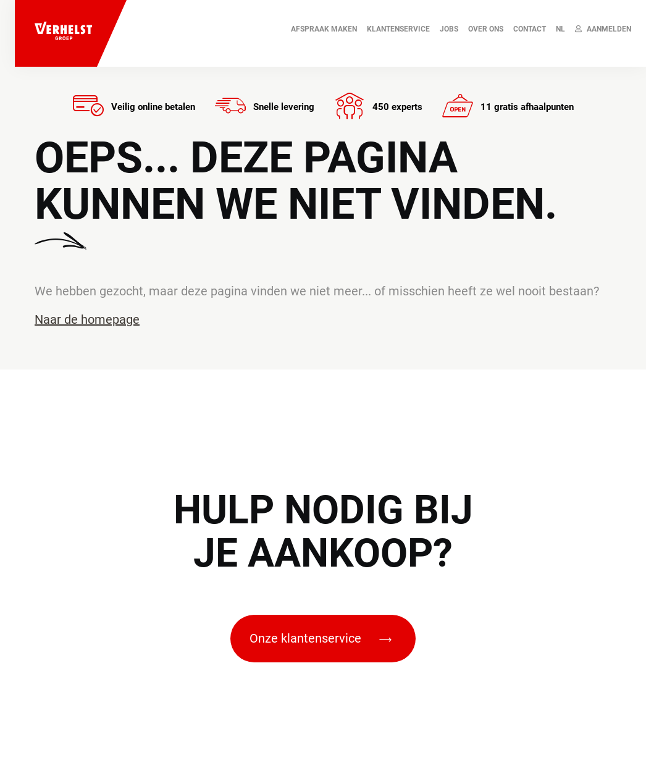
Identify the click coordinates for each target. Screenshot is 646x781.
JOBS (449, 29)
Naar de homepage (87, 319)
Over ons (485, 29)
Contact (529, 29)
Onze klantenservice (321, 638)
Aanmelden (603, 29)
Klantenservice (398, 29)
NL (560, 29)
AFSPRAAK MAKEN (324, 29)
